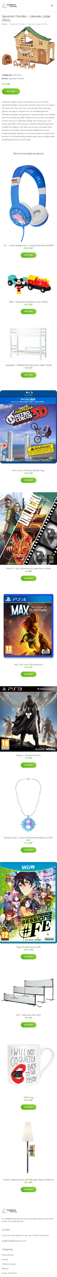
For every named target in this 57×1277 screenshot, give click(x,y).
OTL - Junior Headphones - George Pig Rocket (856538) (28, 245)
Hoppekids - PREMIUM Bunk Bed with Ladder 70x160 (28, 365)
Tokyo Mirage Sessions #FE (28, 947)
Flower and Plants (9, 1273)
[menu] (52, 5)
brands (5, 1259)
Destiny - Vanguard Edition (28, 755)
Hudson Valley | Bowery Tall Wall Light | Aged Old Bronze (28, 1179)
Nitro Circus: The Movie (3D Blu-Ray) (28, 470)
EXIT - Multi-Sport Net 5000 (28, 1015)
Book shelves (8, 1255)
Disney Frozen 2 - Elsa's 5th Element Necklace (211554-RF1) (28, 839)
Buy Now (11, 91)
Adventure (17, 75)
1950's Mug (28, 1097)
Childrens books (9, 1264)
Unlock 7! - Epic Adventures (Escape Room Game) (28, 568)
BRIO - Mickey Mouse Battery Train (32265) (28, 302)
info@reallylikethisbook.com (14, 1241)
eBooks (5, 1268)
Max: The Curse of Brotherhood (28, 664)
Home (4, 24)
